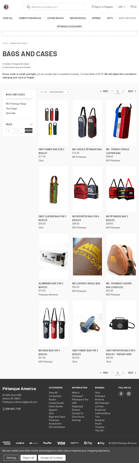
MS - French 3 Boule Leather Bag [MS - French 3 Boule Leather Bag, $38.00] (117, 151)
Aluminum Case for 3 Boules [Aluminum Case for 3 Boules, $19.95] (51, 285)
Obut (97, 392)
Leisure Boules (55, 18)
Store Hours (78, 416)
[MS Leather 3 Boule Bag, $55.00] (87, 256)
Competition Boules (30, 18)
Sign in (97, 7)
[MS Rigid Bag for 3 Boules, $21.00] (53, 323)
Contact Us (77, 413)
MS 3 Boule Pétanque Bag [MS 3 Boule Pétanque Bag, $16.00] (87, 149)
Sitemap (76, 420)
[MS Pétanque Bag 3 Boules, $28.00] (121, 189)
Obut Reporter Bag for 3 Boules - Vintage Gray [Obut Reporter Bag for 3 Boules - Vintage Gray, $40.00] (120, 352)
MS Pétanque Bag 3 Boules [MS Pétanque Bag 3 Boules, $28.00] (117, 218)
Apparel (96, 18)
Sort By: (44, 92)
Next (132, 91)
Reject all (28, 458)
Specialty (11, 113)
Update (28, 130)
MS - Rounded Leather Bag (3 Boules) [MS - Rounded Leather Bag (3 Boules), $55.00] (119, 285)
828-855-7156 (13, 408)
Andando (100, 420)
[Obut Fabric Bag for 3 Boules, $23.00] (87, 323)
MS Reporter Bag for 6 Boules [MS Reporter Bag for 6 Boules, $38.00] (85, 218)
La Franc (99, 406)
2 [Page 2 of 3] (117, 91)
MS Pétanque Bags (16, 103)
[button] (19, 124)
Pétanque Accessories (69, 26)
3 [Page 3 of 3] (123, 91)
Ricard (98, 423)
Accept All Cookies (52, 458)
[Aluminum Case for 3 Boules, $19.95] (53, 256)
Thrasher (100, 427)
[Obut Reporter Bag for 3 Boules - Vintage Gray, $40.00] (121, 323)
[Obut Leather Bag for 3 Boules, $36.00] (53, 189)
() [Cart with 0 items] (133, 6)
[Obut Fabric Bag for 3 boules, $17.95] (53, 122)
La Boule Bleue (102, 413)
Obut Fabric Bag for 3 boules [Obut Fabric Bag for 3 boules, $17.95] (51, 151)
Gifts (110, 18)
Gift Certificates (57, 427)
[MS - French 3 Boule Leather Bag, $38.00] (121, 122)
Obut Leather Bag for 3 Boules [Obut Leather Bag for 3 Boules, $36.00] (52, 218)
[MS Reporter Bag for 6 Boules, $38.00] (87, 189)
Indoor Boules (78, 18)
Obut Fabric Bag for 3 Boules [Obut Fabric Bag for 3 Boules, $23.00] (85, 352)
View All (99, 430)
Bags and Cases (57, 416)
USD (121, 7)
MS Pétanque (102, 403)
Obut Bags (11, 108)
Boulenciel (100, 410)
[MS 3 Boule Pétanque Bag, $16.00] (87, 122)
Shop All (8, 18)
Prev (104, 91)
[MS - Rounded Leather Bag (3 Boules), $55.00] (121, 256)
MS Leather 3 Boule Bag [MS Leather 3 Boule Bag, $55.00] (86, 283)
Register (108, 7)
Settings (11, 458)
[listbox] (60, 92)
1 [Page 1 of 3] (112, 91)
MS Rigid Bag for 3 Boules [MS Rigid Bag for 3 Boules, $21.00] (49, 352)
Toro (97, 416)
